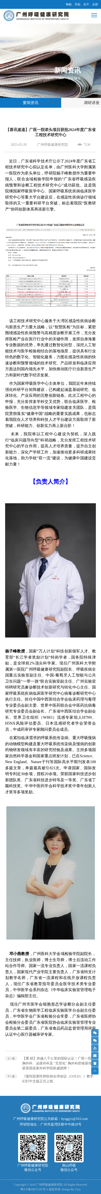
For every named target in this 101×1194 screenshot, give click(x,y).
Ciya (78, 1189)
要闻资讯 (30, 103)
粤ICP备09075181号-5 (34, 1189)
